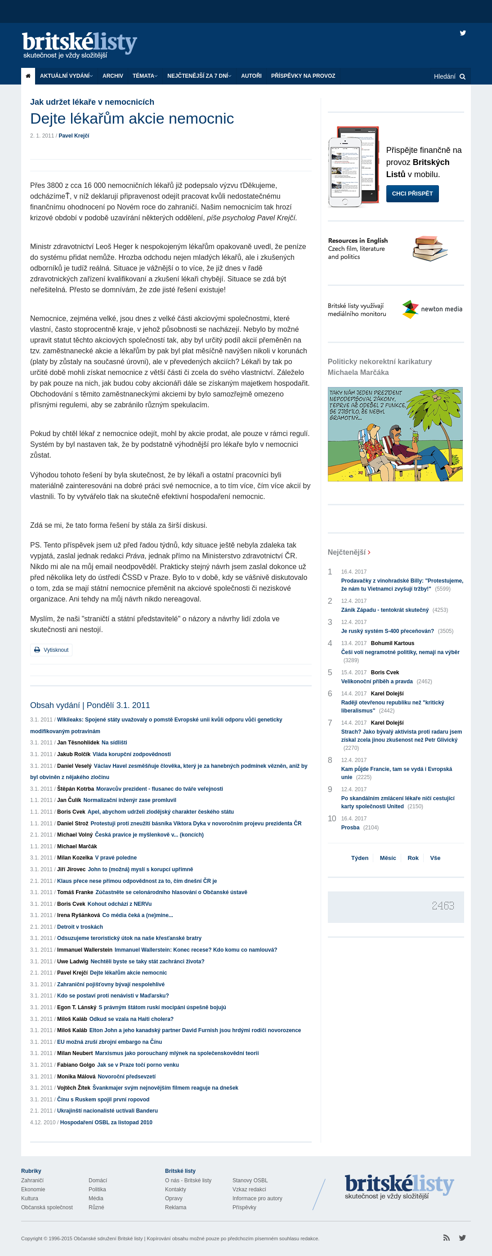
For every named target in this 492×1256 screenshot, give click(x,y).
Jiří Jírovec (71, 869)
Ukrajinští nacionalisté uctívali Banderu (107, 1111)
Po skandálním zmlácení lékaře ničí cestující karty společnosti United (398, 803)
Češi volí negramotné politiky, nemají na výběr (400, 656)
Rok (413, 858)
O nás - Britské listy (188, 1180)
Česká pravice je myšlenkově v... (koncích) (149, 835)
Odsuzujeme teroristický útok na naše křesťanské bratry (129, 938)
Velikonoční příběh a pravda (386, 681)
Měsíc (388, 858)
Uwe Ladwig (72, 961)
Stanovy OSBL (250, 1180)
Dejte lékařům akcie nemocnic (128, 973)
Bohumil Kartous (393, 643)
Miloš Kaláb (72, 1019)
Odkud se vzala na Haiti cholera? (131, 1019)
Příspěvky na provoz (303, 76)
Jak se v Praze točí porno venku (138, 1065)
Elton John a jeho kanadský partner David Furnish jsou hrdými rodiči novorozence (195, 1030)
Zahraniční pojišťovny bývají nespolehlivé (111, 984)
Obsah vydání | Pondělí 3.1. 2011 (90, 705)
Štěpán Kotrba (75, 789)
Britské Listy (400, 1187)
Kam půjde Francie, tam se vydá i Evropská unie (396, 773)
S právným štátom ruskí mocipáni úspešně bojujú (162, 1007)
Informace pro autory (257, 1198)
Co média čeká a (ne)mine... (137, 915)
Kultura (29, 1198)
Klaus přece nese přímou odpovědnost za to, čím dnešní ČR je (137, 881)
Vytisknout (51, 649)
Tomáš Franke (75, 892)
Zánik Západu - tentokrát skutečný (394, 610)
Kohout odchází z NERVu (120, 904)
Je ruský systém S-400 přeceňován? (397, 631)
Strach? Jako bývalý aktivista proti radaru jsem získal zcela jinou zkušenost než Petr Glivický (401, 740)
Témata (145, 76)
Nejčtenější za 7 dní (199, 76)
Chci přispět (412, 193)
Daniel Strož (72, 823)
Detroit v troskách (80, 927)
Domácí (98, 1180)
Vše (435, 858)
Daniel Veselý (74, 766)
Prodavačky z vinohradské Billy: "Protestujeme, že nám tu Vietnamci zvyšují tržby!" (402, 585)
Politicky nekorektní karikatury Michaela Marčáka (380, 367)
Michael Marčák (77, 846)
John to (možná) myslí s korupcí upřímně (140, 869)
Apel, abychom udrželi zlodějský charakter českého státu (161, 812)
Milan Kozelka (75, 858)
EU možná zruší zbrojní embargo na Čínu (109, 1042)
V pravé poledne (116, 858)
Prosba (360, 828)
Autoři (251, 76)
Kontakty (175, 1189)
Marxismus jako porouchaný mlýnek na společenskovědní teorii (177, 1053)
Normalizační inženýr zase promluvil (129, 800)
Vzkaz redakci (249, 1189)
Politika (97, 1189)
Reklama (175, 1207)
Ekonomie (33, 1189)
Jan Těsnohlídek (78, 742)
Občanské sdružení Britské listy (108, 1238)
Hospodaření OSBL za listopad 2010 (106, 1122)
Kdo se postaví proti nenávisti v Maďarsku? (113, 996)
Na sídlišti (114, 742)
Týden (359, 858)
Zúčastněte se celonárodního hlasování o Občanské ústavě (171, 892)
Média (96, 1198)
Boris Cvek (71, 812)
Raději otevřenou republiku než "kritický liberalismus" (392, 707)
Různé (96, 1207)
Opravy (174, 1198)
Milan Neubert (75, 1053)
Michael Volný (75, 835)
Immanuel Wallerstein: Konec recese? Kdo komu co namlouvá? (196, 950)
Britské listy (88, 46)
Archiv (113, 76)
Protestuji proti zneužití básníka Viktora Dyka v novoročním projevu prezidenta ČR (195, 823)
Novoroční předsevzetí (127, 1076)
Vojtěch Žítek (73, 1088)
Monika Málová (76, 1076)
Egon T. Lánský (76, 1007)
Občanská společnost (47, 1207)
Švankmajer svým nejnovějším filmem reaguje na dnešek (165, 1088)
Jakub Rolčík (73, 754)
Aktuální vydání (66, 76)
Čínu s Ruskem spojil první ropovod (103, 1099)
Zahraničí (32, 1180)
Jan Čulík (69, 800)
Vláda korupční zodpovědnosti (132, 754)
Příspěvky (244, 1207)
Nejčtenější (347, 552)
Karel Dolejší (387, 693)
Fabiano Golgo (76, 1065)
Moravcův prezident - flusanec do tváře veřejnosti (159, 789)
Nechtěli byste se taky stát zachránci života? (147, 961)
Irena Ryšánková (78, 915)
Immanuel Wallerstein (84, 950)
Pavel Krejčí (73, 136)
